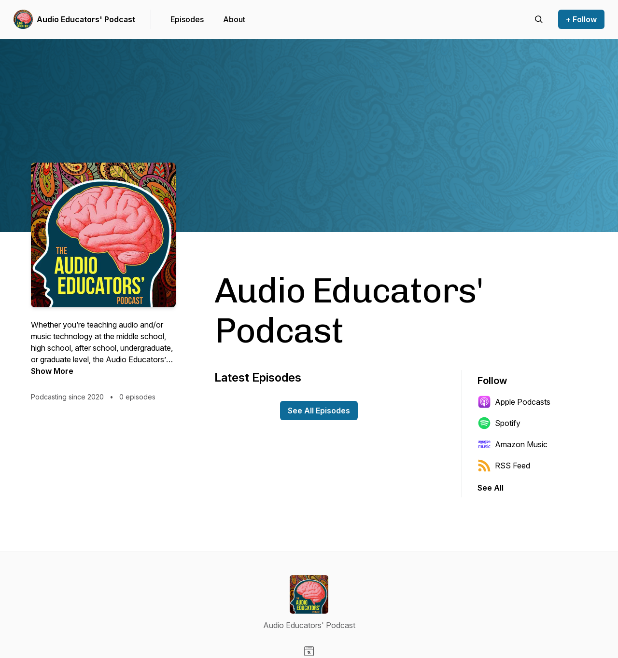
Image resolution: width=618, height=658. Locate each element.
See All (491, 488)
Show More (52, 371)
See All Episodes (319, 410)
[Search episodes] (539, 19)
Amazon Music (513, 444)
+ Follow (581, 19)
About (234, 19)
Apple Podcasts (514, 402)
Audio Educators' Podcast (86, 19)
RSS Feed (504, 465)
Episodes (187, 19)
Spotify (499, 423)
